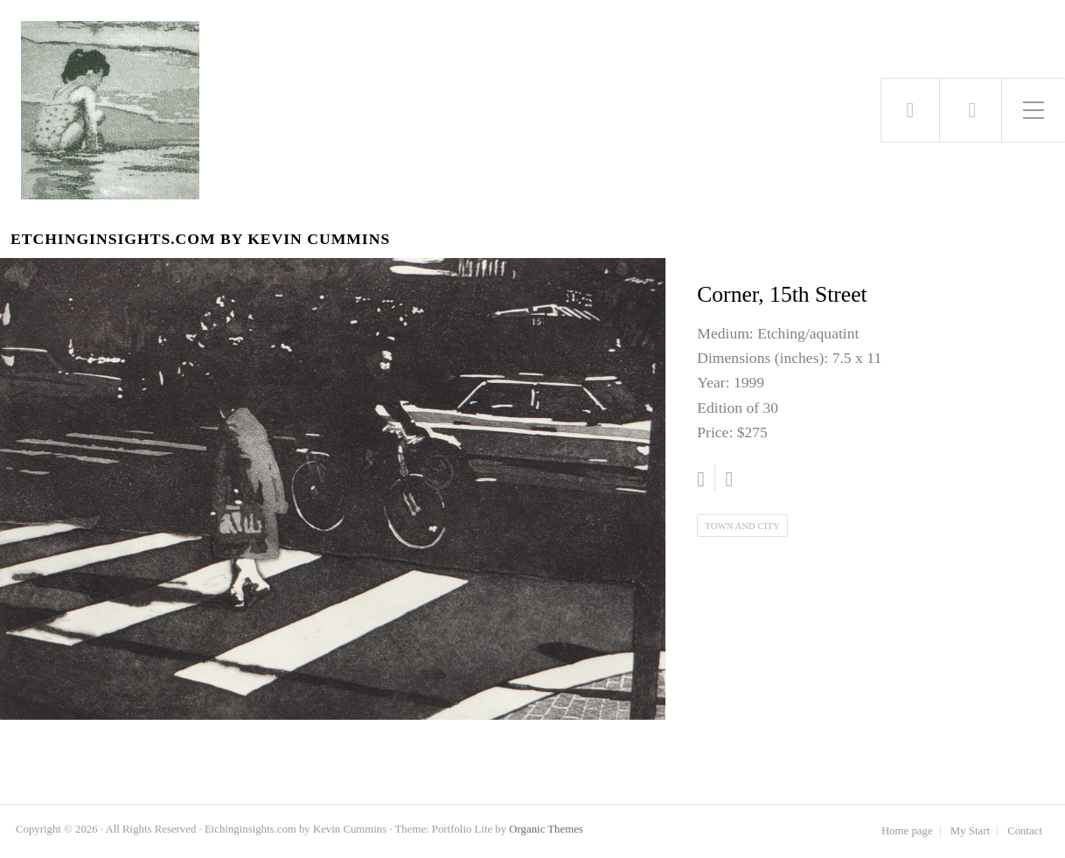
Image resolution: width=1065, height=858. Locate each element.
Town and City (742, 525)
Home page (907, 831)
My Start (970, 831)
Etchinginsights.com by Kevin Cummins (200, 239)
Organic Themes (545, 829)
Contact (1024, 831)
